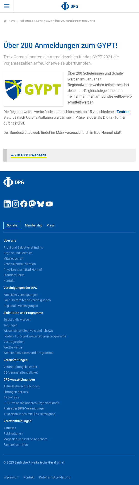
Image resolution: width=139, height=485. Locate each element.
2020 (49, 20)
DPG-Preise (11, 397)
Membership (33, 225)
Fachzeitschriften (15, 444)
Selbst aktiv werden (17, 319)
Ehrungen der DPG (16, 392)
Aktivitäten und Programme (23, 313)
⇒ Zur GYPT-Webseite (28, 155)
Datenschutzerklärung (54, 477)
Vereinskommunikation (19, 264)
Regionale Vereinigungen (20, 306)
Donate (12, 225)
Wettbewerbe (12, 347)
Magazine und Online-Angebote (25, 439)
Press (51, 225)
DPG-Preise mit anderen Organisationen (31, 403)
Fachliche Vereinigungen (20, 295)
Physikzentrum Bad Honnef (22, 269)
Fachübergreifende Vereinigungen (27, 300)
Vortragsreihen (13, 342)
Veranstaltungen (15, 360)
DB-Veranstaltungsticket (20, 372)
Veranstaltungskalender (20, 367)
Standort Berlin (13, 275)
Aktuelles (9, 428)
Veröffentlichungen (17, 421)
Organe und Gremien (17, 253)
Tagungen (10, 325)
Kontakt (9, 281)
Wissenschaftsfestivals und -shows (28, 330)
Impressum (11, 477)
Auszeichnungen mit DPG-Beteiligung (29, 414)
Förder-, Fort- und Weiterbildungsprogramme (34, 336)
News (39, 20)
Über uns (9, 240)
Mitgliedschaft (13, 258)
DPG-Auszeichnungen (19, 379)
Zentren (123, 112)
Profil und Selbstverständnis (23, 247)
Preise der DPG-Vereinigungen (24, 408)
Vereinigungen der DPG (20, 288)
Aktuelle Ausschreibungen (21, 386)
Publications (26, 20)
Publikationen (13, 433)
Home (9, 20)
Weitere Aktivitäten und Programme (28, 353)
